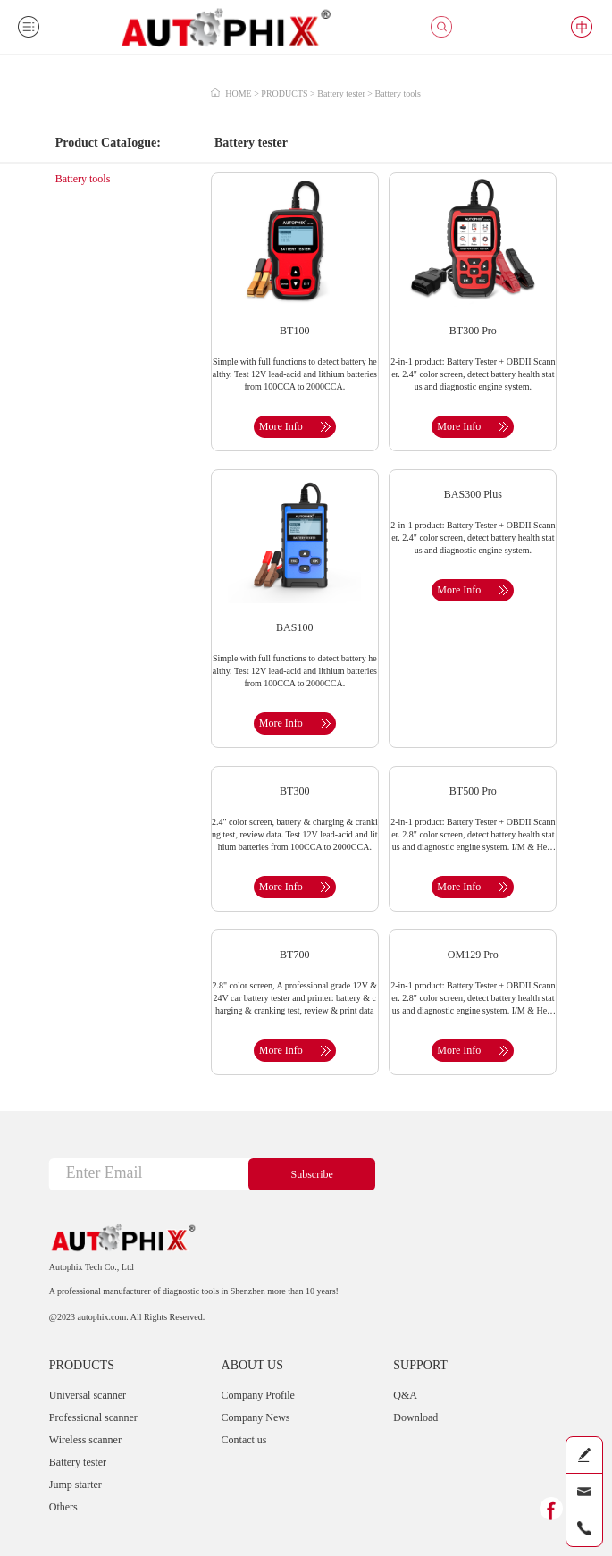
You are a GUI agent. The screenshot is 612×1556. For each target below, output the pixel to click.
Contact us (244, 1440)
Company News (256, 1417)
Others (63, 1507)
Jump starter (75, 1484)
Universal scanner (87, 1395)
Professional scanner (93, 1417)
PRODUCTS (81, 1365)
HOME (238, 93)
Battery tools (83, 178)
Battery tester (77, 1462)
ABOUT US (252, 1365)
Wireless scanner (85, 1440)
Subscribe (311, 1174)
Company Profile (258, 1395)
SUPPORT (420, 1365)
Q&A (405, 1395)
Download (415, 1417)
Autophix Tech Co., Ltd (91, 1267)
